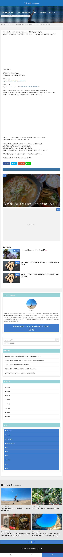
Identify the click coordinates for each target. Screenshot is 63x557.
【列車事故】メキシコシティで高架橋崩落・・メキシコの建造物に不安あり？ (33, 24)
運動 (7, 468)
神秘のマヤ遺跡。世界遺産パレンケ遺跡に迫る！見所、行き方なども (20, 368)
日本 (7, 455)
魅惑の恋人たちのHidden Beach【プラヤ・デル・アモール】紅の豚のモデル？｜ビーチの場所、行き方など (46, 534)
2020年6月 (7, 404)
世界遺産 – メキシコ (10, 443)
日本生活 (8, 460)
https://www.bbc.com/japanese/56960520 (14, 81)
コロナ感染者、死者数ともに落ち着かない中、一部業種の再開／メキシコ (40, 263)
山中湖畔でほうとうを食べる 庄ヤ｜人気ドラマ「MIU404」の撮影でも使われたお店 (24, 360)
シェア (31, 555)
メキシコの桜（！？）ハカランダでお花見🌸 (34, 250)
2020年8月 (7, 395)
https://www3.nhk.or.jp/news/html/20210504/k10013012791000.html (21, 87)
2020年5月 (7, 408)
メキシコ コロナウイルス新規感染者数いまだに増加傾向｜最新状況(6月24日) (40, 275)
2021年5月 (7, 387)
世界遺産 (12, 343)
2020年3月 (7, 416)
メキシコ (24, 15)
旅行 (7, 451)
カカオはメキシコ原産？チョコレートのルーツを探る (45, 508)
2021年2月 (7, 391)
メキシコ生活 (9, 439)
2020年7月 (7, 399)
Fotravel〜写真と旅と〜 (36, 548)
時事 (28, 15)
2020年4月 (7, 412)
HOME (4, 24)
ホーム (10, 555)
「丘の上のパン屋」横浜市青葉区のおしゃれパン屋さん (17, 364)
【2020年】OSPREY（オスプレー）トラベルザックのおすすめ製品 (20, 373)
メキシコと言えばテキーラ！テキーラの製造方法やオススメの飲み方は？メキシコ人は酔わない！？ (15, 534)
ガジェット (8, 430)
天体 (7, 447)
